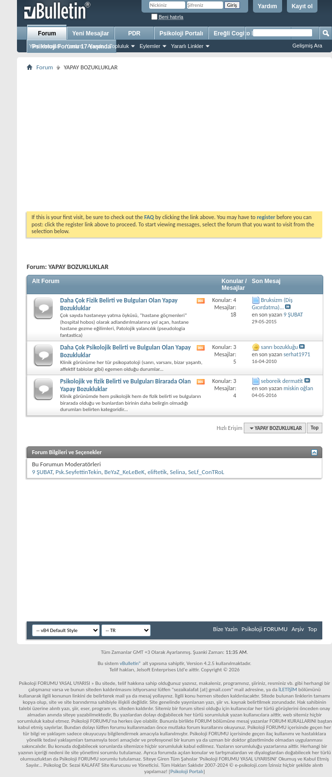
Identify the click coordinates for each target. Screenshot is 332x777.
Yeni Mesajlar (45, 46)
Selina (177, 472)
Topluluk (119, 46)
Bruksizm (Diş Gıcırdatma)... (272, 304)
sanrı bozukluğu (279, 347)
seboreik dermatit (282, 381)
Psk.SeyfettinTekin (78, 472)
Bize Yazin (225, 629)
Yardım (267, 6)
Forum (47, 33)
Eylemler (150, 46)
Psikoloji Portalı (181, 33)
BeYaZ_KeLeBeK (124, 472)
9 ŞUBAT (42, 472)
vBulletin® (131, 663)
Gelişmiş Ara (307, 45)
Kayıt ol (302, 6)
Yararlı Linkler (187, 46)
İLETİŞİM (288, 689)
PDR (134, 33)
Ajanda (95, 46)
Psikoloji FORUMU (264, 629)
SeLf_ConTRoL (206, 472)
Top (314, 428)
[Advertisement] (174, 141)
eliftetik (157, 472)
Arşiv (297, 629)
